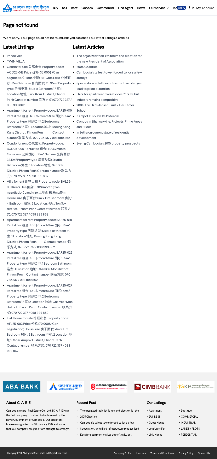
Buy (55, 8)
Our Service (157, 8)
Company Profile (123, 453)
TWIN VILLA (16, 61)
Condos (87, 8)
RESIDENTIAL (189, 434)
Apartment (155, 410)
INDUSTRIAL (188, 422)
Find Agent (125, 8)
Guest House (156, 422)
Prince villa (14, 56)
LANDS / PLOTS (190, 428)
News (141, 8)
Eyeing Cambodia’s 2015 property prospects (108, 143)
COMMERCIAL (189, 416)
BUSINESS (154, 416)
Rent (74, 8)
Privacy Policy (186, 453)
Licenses (141, 453)
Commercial (105, 8)
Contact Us (204, 453)
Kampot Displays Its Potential (97, 116)
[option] (22, 388)
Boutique (186, 410)
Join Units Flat (157, 428)
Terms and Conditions (162, 453)
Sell (64, 8)
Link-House (155, 434)
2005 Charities (86, 67)
